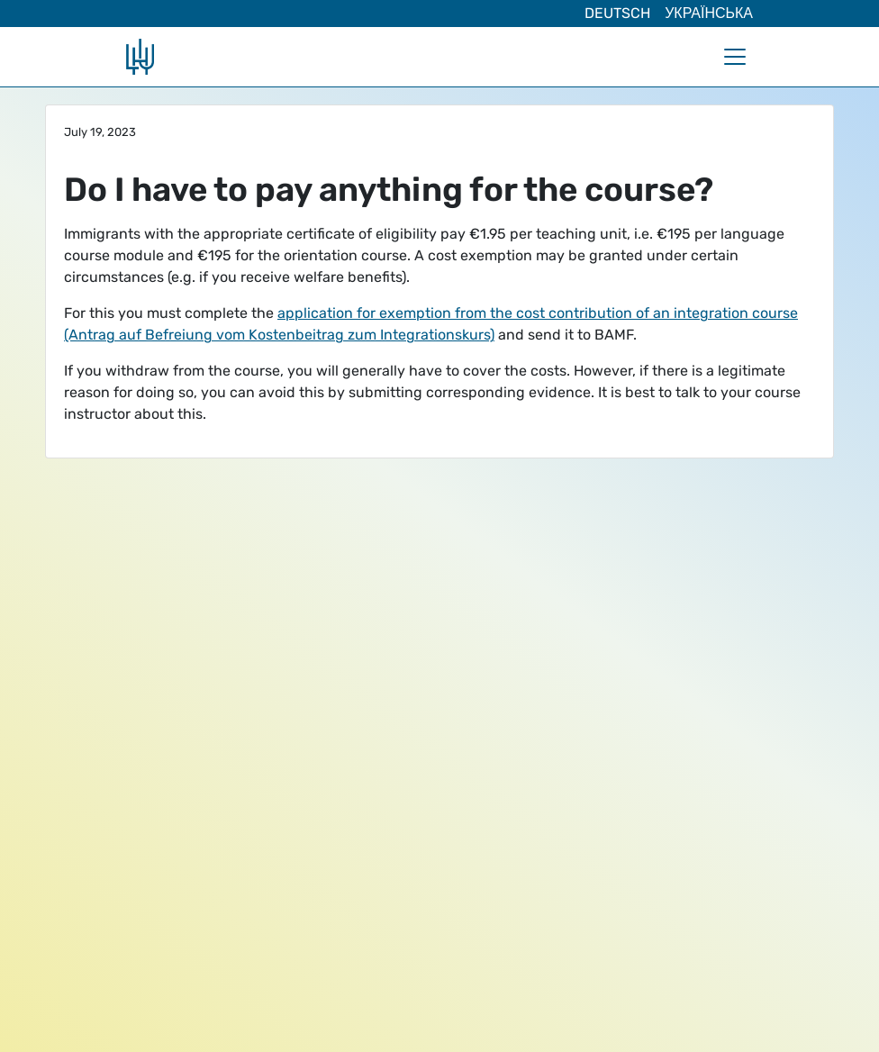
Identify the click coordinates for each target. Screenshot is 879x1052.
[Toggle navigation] (735, 57)
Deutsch (617, 13)
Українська (709, 13)
